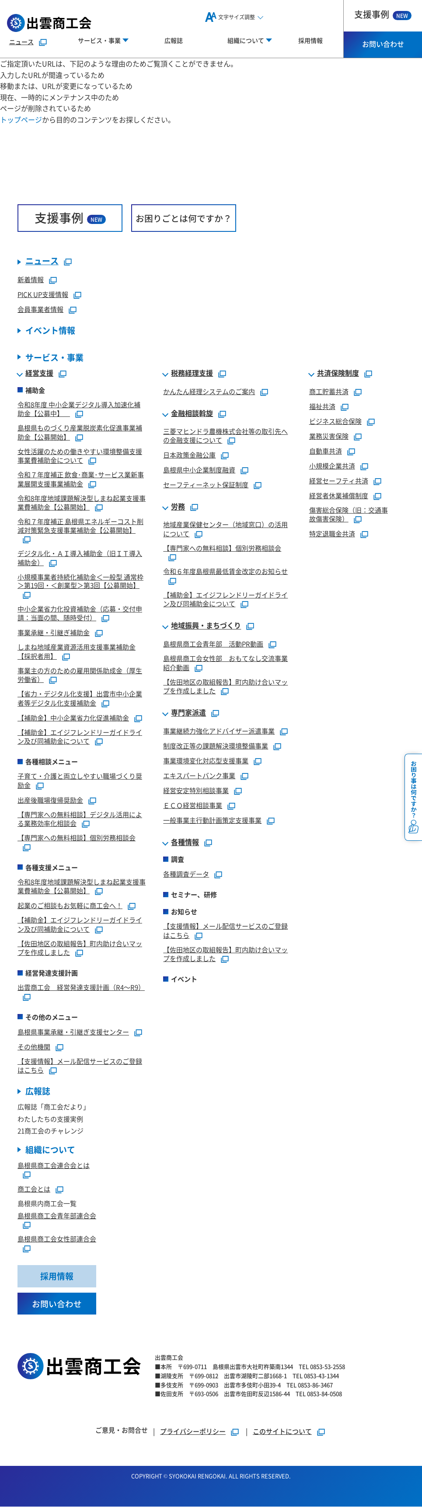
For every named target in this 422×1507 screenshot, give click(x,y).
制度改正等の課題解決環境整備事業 (215, 746)
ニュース (21, 41)
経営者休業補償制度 (338, 495)
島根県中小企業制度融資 (199, 470)
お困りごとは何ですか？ (184, 218)
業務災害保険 (329, 436)
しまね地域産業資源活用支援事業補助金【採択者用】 (76, 652)
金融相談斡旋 (192, 413)
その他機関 (33, 1046)
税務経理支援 (192, 373)
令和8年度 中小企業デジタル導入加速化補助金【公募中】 (78, 409)
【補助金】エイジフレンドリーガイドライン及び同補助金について (79, 736)
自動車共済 (325, 450)
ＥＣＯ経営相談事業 (192, 805)
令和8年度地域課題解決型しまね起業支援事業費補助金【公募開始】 (81, 502)
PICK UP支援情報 (42, 294)
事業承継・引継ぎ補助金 (53, 632)
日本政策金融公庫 (189, 455)
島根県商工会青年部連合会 (56, 1215)
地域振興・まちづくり (206, 626)
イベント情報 (50, 331)
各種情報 (185, 842)
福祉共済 (322, 406)
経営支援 (39, 373)
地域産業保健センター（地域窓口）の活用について (225, 529)
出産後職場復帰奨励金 (50, 799)
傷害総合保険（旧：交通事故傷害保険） (348, 514)
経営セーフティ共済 (338, 480)
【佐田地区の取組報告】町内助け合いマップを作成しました (79, 948)
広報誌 (173, 40)
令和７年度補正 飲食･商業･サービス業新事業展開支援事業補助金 (80, 479)
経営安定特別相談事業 (196, 790)
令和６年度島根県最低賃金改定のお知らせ (225, 571)
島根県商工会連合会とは (53, 1165)
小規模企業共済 (332, 465)
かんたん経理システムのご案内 (209, 391)
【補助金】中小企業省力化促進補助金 (73, 717)
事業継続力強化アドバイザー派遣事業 (219, 731)
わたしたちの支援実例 (50, 1118)
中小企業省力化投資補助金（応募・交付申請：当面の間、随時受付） (79, 613)
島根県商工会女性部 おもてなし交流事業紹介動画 (225, 663)
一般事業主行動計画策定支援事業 (212, 820)
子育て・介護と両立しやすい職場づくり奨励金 (79, 781)
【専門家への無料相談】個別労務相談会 (76, 838)
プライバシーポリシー (193, 1431)
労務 (178, 507)
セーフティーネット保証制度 (205, 485)
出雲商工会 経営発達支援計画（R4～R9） (81, 987)
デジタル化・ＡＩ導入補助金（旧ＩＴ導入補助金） (79, 558)
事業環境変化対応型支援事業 (205, 761)
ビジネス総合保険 (335, 421)
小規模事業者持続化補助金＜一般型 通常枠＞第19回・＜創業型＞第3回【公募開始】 (80, 581)
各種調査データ (186, 874)
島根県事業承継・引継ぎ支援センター (73, 1031)
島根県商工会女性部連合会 (56, 1239)
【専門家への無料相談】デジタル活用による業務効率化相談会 (79, 819)
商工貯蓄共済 (329, 391)
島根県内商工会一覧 (47, 1203)
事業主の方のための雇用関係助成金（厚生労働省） (79, 675)
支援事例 (383, 14)
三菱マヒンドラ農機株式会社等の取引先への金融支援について (225, 436)
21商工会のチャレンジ (50, 1131)
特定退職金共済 (332, 533)
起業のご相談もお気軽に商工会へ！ (69, 905)
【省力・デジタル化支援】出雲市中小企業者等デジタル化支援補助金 (79, 698)
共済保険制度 (338, 373)
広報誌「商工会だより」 (53, 1107)
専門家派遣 (188, 713)
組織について (50, 1150)
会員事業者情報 (40, 309)
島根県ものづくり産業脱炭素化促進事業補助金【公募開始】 (79, 432)
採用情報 (310, 40)
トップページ (21, 119)
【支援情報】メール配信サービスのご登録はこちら (79, 1065)
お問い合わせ (383, 43)
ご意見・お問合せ (121, 1430)
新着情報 (30, 279)
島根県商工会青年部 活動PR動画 (213, 644)
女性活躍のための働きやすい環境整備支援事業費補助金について (79, 456)
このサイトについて (282, 1431)
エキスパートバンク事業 (199, 775)
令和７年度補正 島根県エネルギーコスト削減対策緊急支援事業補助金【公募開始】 (80, 526)
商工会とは (33, 1189)
